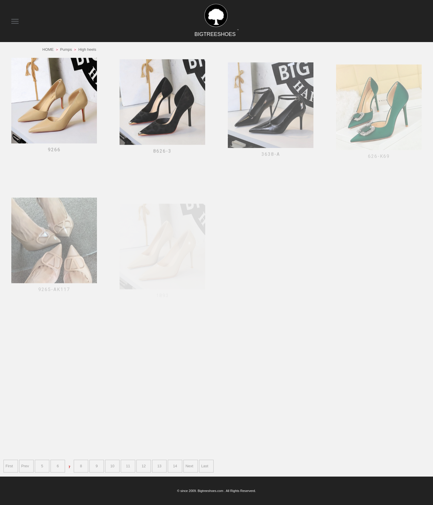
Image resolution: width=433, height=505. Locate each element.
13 (159, 466)
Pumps (66, 49)
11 (128, 466)
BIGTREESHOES (216, 34)
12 (144, 466)
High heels (87, 49)
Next (189, 466)
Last (204, 466)
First (9, 466)
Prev (25, 466)
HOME (48, 49)
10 (112, 466)
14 (175, 466)
